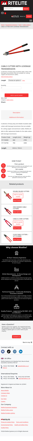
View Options (17, 212)
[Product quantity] (11, 87)
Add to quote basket (16, 95)
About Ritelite (5, 390)
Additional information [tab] (16, 117)
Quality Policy (5, 427)
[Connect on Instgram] (15, 351)
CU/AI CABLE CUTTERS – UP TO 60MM (20, 235)
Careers (3, 401)
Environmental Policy (7, 425)
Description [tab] (16, 113)
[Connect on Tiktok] (9, 351)
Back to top (27, 342)
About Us (22, 16)
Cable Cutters (26, 25)
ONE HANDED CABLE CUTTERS (19, 208)
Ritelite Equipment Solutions (9, 407)
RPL (13, 17)
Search (26, 9)
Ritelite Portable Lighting (8, 413)
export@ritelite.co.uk (24, 378)
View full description (7, 77)
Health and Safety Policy (21, 425)
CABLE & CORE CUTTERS (20, 219)
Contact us (16, 337)
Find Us (5, 368)
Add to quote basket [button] (18, 196)
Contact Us (4, 395)
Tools (20, 25)
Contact (29, 16)
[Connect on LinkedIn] (21, 351)
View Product (17, 200)
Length (3, 80)
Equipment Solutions (11, 25)
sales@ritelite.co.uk (23, 366)
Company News (5, 393)
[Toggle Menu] (30, 20)
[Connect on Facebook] (3, 351)
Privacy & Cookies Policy (7, 422)
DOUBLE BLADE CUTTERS (21, 191)
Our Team (4, 399)
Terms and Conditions (22, 422)
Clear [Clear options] (23, 80)
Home (2, 25)
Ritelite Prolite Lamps (7, 410)
